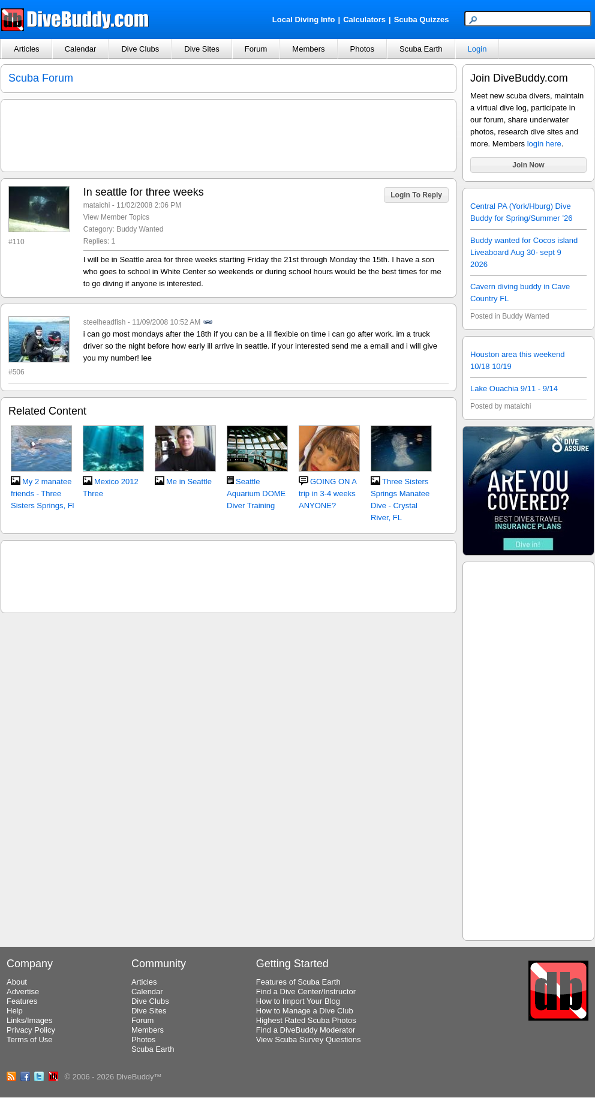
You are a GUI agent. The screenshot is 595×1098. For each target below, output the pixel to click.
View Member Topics (116, 217)
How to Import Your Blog (298, 1001)
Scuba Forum (40, 78)
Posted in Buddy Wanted (509, 316)
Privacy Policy (31, 1029)
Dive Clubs (140, 48)
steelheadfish (104, 322)
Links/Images (30, 1020)
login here (544, 143)
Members (308, 48)
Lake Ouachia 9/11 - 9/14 (514, 388)
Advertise (23, 991)
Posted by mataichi (500, 406)
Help (15, 1010)
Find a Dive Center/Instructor (306, 991)
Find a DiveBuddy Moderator (305, 1029)
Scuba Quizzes (421, 19)
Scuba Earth (421, 48)
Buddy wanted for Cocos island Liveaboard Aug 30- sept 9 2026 (524, 252)
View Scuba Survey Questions (308, 1039)
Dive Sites (202, 48)
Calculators (364, 19)
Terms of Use (30, 1039)
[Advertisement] (528, 749)
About (17, 981)
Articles (27, 48)
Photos (362, 48)
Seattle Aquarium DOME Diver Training (256, 493)
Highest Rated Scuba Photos (306, 1020)
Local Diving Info (303, 19)
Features (22, 1001)
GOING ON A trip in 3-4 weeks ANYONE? (327, 493)
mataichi (96, 205)
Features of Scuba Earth (298, 981)
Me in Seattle (189, 481)
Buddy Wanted (139, 229)
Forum (256, 48)
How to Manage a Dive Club (304, 1010)
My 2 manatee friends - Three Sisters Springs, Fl (42, 493)
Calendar (81, 48)
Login (477, 48)
